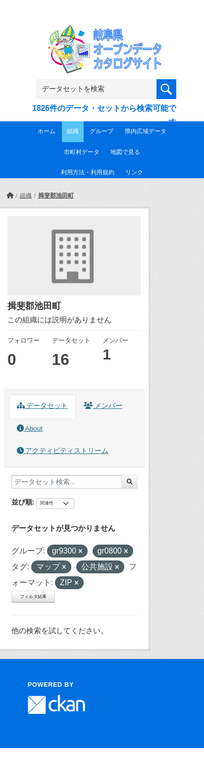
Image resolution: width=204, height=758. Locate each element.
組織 (73, 131)
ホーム (46, 131)
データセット (42, 405)
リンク (134, 172)
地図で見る (125, 152)
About (30, 428)
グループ (101, 131)
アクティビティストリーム (63, 451)
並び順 (21, 502)
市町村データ (82, 152)
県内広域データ (145, 131)
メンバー (103, 405)
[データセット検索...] (66, 482)
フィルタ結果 (33, 596)
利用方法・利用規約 (87, 172)
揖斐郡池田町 (56, 195)
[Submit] (129, 482)
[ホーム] (9, 195)
